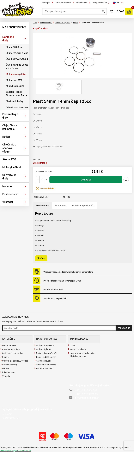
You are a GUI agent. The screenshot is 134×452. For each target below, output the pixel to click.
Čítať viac (41, 258)
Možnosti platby (42, 349)
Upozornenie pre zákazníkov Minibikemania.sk (81, 354)
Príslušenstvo (10, 194)
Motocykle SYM (11, 167)
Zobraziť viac (40, 163)
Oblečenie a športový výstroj (14, 361)
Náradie (7, 186)
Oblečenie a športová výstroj (9, 148)
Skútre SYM (9, 159)
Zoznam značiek (65, 2)
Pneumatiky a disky (10, 116)
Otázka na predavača (83, 205)
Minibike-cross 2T (15, 86)
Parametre (60, 205)
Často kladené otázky (45, 357)
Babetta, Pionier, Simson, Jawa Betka (16, 93)
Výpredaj (7, 201)
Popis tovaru (42, 205)
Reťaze (6, 136)
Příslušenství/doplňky (17, 107)
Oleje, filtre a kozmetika (9, 127)
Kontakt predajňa (77, 349)
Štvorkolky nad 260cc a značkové (17, 66)
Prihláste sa (83, 2)
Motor (75, 23)
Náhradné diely (8, 38)
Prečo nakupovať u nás (45, 353)
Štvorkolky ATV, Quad (17, 59)
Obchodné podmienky (45, 364)
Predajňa (48, 2)
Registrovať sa (101, 2)
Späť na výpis (40, 28)
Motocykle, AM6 (14, 80)
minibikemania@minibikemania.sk (15, 450)
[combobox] (118, 2)
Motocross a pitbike (16, 74)
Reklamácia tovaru (43, 368)
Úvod (35, 23)
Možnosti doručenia (44, 345)
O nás (71, 345)
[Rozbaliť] (25, 38)
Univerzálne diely (9, 176)
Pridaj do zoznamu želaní (126, 179)
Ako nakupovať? (42, 361)
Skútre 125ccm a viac (17, 53)
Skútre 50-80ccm (14, 47)
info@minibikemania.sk (84, 397)
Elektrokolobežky (14, 101)
